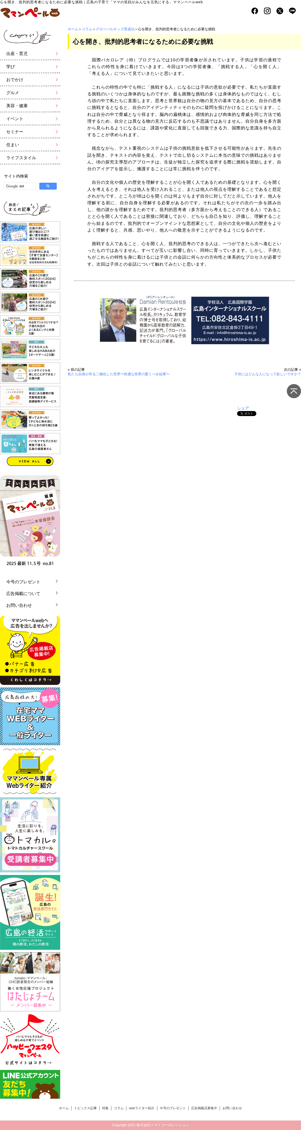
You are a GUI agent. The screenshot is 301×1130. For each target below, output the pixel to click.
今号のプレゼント (23, 582)
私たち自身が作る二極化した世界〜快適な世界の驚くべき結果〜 (119, 374)
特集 (105, 1108)
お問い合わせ (19, 605)
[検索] (19, 186)
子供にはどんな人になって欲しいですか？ (267, 374)
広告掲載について (23, 593)
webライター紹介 (141, 1108)
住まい (12, 144)
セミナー (14, 131)
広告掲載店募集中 (204, 1108)
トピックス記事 (85, 1108)
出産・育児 (17, 53)
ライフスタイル (21, 157)
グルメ (12, 92)
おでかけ (14, 79)
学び (10, 66)
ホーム (73, 29)
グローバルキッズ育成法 (115, 29)
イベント (14, 118)
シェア (243, 408)
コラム (87, 29)
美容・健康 (17, 105)
